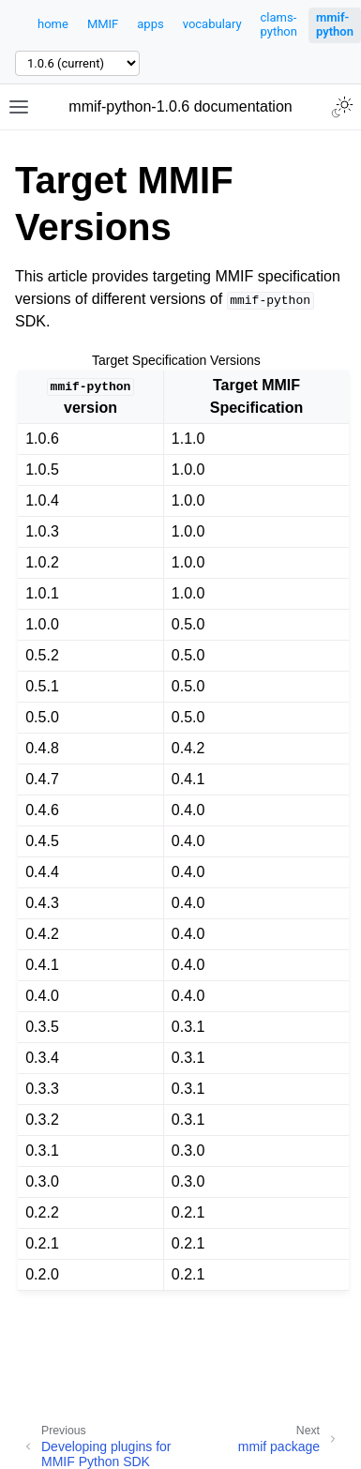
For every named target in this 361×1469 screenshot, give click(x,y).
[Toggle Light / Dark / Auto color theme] (342, 107)
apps (150, 24)
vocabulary (212, 24)
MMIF (102, 24)
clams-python (279, 24)
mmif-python (334, 24)
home (53, 24)
